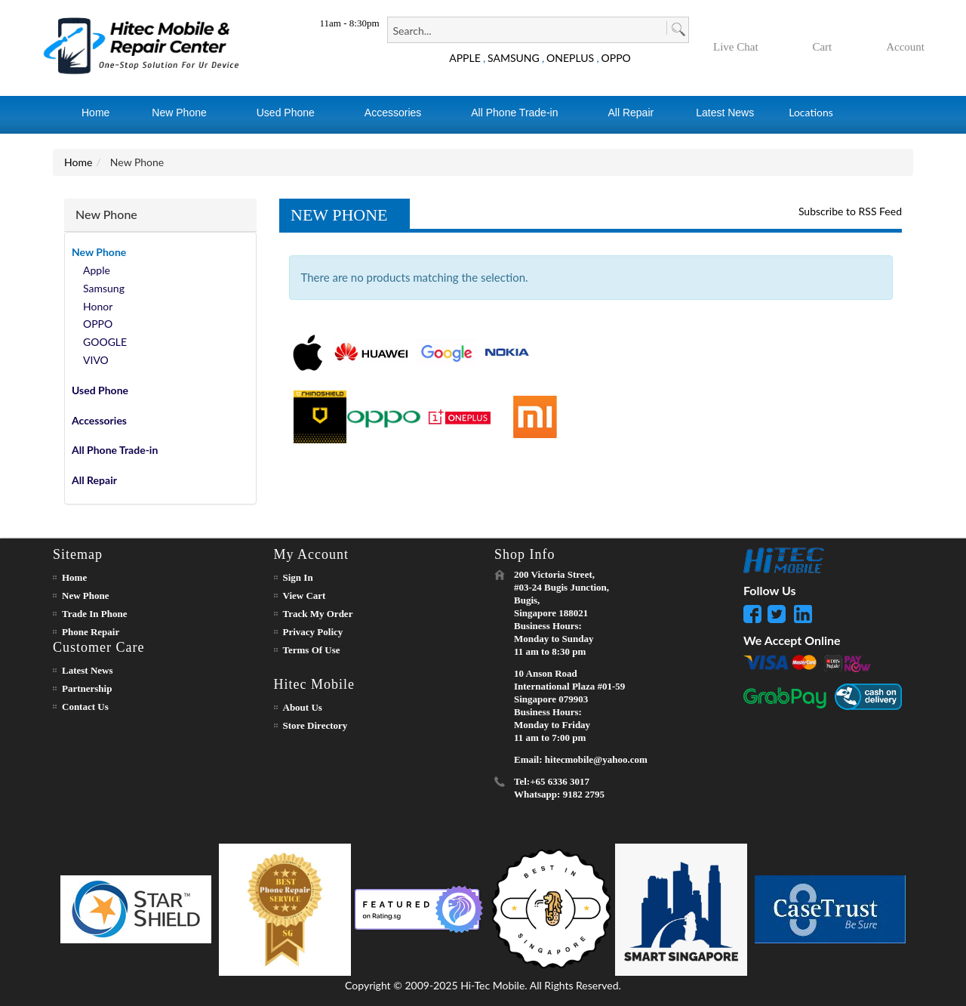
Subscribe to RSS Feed (850, 211)
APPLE (465, 57)
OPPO (616, 57)
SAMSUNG (514, 57)
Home (78, 162)
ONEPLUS (570, 57)
